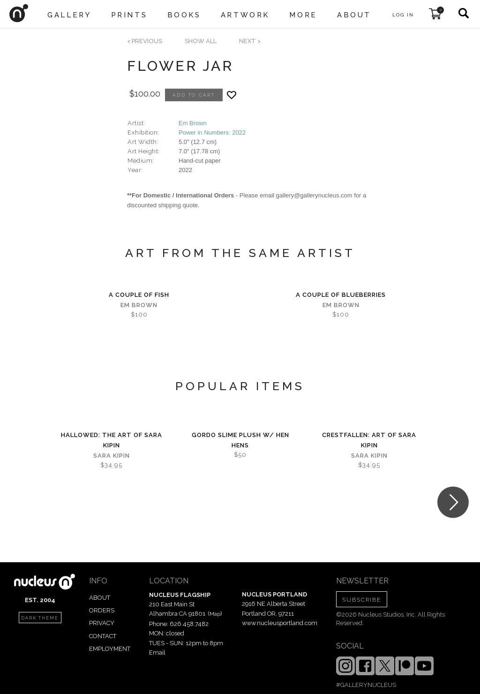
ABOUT (99, 597)
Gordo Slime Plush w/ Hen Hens (240, 440)
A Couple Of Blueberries (341, 294)
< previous (144, 41)
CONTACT (102, 636)
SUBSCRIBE (361, 599)
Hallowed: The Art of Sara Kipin (111, 440)
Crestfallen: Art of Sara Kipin (369, 440)
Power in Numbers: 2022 (212, 132)
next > (250, 41)
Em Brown (193, 123)
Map (215, 614)
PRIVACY (101, 622)
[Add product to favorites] (231, 95)
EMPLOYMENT (109, 648)
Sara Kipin (111, 455)
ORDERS (101, 610)
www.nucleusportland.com (279, 622)
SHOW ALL (201, 41)
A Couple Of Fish (139, 294)
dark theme (40, 618)
